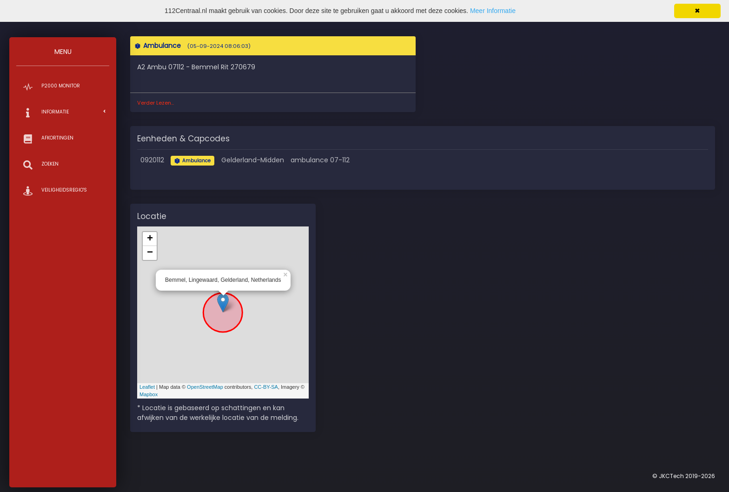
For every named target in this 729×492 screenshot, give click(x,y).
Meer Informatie (493, 10)
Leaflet (147, 387)
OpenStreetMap (205, 387)
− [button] (150, 253)
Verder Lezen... (155, 102)
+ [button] (150, 239)
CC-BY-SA (266, 387)
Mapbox (148, 394)
